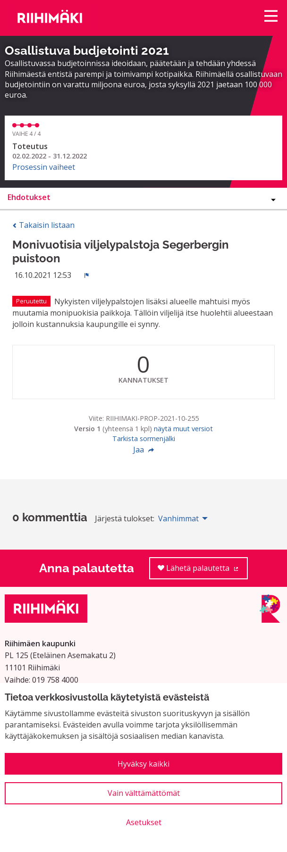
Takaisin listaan (43, 225)
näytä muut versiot (183, 428)
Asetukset (143, 822)
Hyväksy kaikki (143, 764)
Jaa (143, 449)
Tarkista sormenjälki (143, 438)
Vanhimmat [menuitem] (178, 518)
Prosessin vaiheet (43, 167)
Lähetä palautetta (203, 571)
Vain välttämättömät (144, 793)
